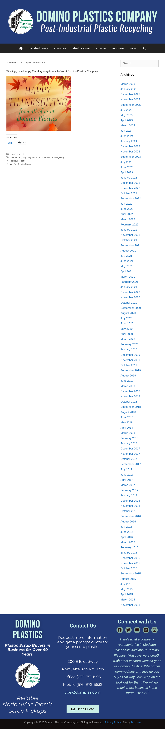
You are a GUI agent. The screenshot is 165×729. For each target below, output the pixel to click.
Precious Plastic (17, 161)
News (133, 48)
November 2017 (130, 453)
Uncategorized (17, 154)
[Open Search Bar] (144, 48)
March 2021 (128, 276)
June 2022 (127, 208)
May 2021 (127, 266)
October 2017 (129, 458)
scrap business (43, 157)
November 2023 (130, 151)
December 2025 (130, 94)
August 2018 (128, 412)
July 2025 (126, 110)
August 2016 (128, 521)
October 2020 (129, 302)
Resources (118, 48)
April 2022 (127, 214)
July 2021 (126, 255)
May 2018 (127, 422)
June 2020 (127, 323)
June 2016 (127, 531)
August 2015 (128, 578)
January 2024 (129, 141)
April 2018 (127, 427)
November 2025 (130, 99)
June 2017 (127, 474)
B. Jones (136, 722)
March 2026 (128, 83)
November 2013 (130, 604)
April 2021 (127, 271)
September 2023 (131, 156)
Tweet (9, 142)
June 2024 (127, 136)
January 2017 (129, 495)
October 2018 (129, 401)
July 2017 (126, 469)
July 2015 (126, 584)
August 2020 (128, 313)
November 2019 (130, 360)
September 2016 (131, 516)
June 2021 (127, 261)
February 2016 (129, 547)
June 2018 (127, 417)
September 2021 (131, 245)
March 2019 (128, 386)
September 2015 (131, 573)
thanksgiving (58, 157)
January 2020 (129, 349)
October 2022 (129, 193)
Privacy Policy (113, 722)
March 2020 (128, 339)
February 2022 (129, 224)
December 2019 (130, 354)
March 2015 (128, 599)
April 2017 (127, 479)
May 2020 (127, 328)
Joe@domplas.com (83, 692)
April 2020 (127, 334)
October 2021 (129, 240)
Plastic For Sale (81, 48)
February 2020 (129, 344)
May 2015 (127, 589)
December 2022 (130, 182)
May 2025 (127, 115)
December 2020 (130, 292)
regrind (31, 157)
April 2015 (127, 594)
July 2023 (126, 162)
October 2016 (129, 511)
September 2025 (131, 104)
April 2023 (127, 172)
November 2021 (130, 234)
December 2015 (130, 558)
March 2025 (128, 125)
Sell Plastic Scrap (38, 48)
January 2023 (129, 177)
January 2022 (129, 229)
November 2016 (130, 505)
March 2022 (128, 219)
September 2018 (131, 406)
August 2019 (128, 375)
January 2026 (129, 89)
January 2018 (129, 443)
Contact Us (60, 48)
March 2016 (128, 542)
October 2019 (129, 365)
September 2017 (131, 464)
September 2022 (131, 198)
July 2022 (126, 203)
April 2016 (127, 537)
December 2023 (130, 146)
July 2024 (126, 130)
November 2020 (130, 297)
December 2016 (130, 500)
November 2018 (130, 396)
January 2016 (129, 552)
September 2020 (131, 307)
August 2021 (128, 250)
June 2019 (127, 380)
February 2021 (129, 281)
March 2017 (128, 485)
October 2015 (129, 568)
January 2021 (129, 287)
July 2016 (126, 526)
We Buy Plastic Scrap (20, 164)
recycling (22, 157)
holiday (13, 157)
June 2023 (127, 167)
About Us (101, 48)
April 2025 (127, 120)
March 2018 (128, 432)
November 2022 (130, 188)
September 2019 (131, 370)
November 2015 (130, 563)
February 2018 (129, 438)
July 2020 (126, 318)
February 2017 (129, 490)
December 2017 (130, 448)
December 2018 (130, 391)
